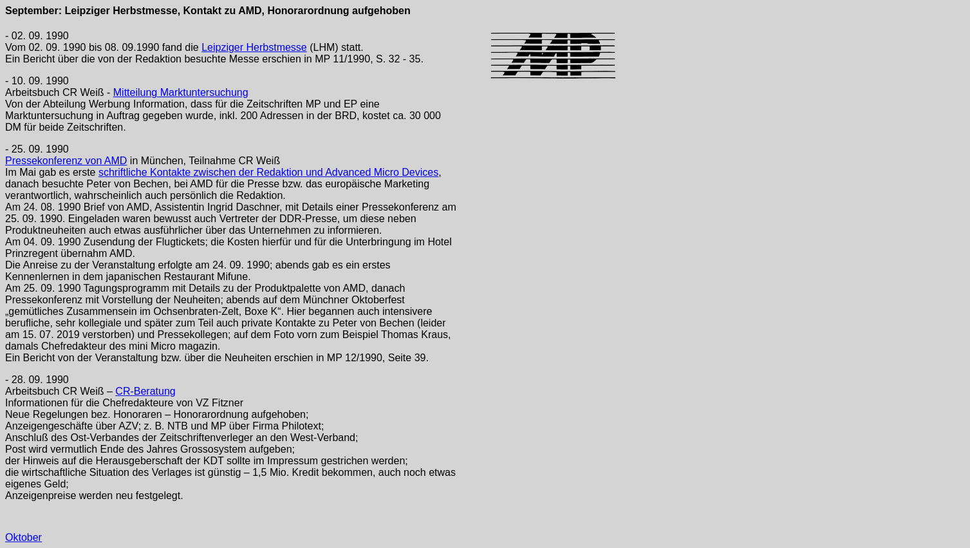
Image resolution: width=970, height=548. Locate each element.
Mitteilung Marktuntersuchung (180, 92)
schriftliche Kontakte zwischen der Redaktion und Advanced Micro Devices (268, 172)
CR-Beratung (145, 391)
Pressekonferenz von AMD (66, 160)
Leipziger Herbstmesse (254, 47)
